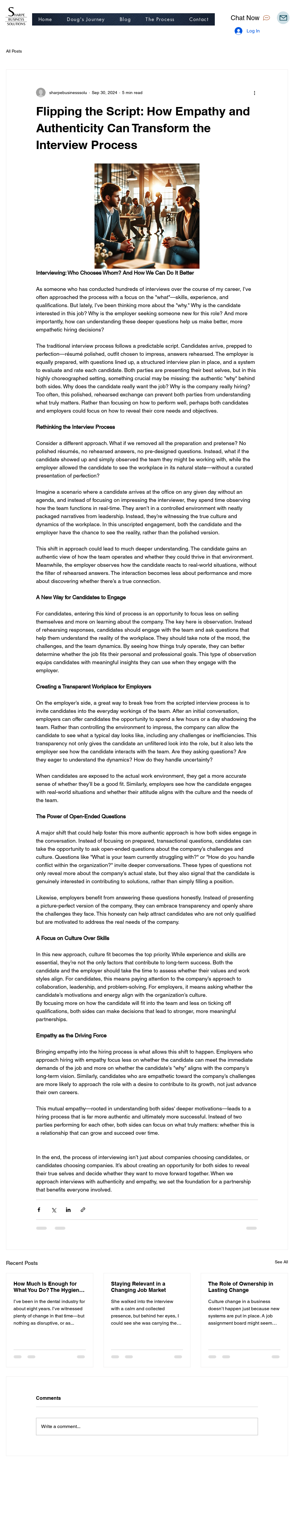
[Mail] (283, 17)
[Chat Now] (251, 18)
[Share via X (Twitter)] (53, 1210)
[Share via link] (83, 1210)
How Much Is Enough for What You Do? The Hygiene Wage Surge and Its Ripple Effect (48, 1286)
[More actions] (254, 92)
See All (281, 1261)
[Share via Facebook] (39, 1210)
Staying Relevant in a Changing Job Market (138, 1286)
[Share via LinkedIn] (68, 1210)
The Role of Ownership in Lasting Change (240, 1286)
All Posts (14, 51)
